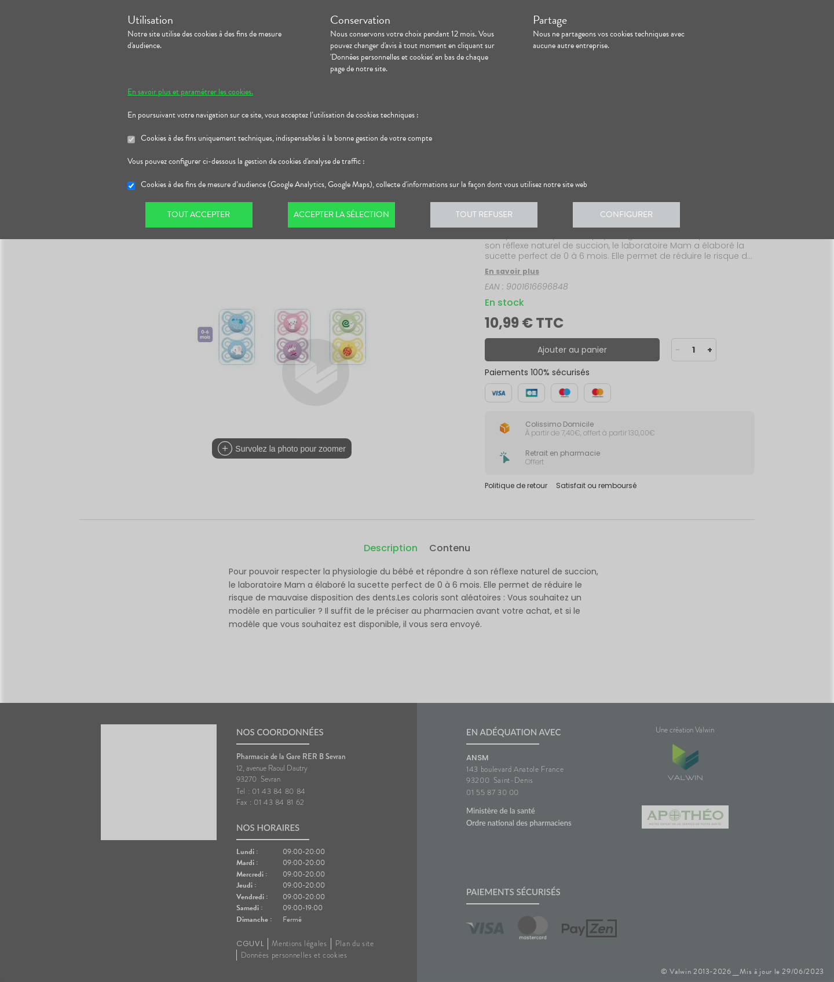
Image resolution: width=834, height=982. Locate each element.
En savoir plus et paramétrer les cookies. (190, 92)
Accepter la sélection (345, 216)
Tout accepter (200, 216)
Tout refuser (489, 216)
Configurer (634, 216)
